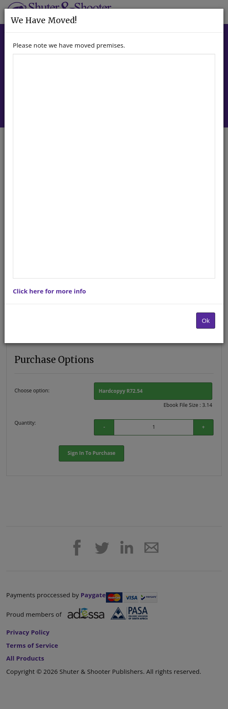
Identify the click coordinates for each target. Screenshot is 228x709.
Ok (206, 320)
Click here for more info (49, 291)
